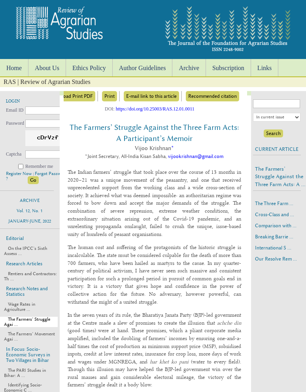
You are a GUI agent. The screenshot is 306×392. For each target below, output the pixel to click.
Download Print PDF (71, 96)
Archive (189, 68)
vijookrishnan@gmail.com (195, 156)
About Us (47, 68)
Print (109, 96)
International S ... (273, 248)
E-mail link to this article (151, 96)
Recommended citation (212, 96)
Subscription (228, 68)
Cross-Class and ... (274, 214)
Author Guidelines (142, 68)
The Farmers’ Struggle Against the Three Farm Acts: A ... (280, 176)
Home (14, 68)
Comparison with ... (276, 225)
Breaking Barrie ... (274, 237)
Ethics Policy (89, 68)
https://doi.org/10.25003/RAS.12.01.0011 (155, 109)
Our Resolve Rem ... (276, 259)
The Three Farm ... (274, 203)
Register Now (19, 173)
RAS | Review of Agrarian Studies (47, 81)
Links (264, 68)
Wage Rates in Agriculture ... (19, 307)
